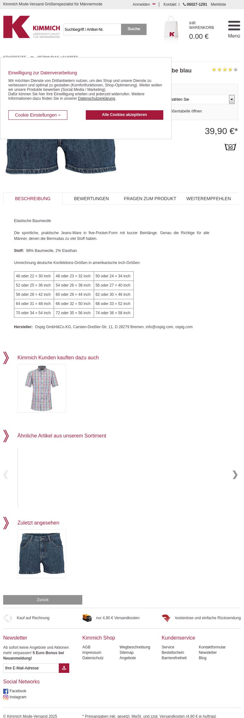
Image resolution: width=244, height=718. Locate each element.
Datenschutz (93, 649)
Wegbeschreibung (134, 638)
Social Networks (21, 672)
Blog (203, 649)
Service (168, 638)
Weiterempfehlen (208, 198)
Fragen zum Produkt (150, 198)
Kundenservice (178, 629)
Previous (5, 470)
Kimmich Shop (98, 629)
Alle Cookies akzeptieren (124, 114)
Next (235, 470)
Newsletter (15, 629)
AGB (86, 638)
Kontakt (170, 4)
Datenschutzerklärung (96, 98)
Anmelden (141, 4)
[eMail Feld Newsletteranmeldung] (31, 659)
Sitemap (126, 643)
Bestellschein (173, 643)
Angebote (127, 649)
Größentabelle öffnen (184, 111)
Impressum (91, 643)
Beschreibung (33, 198)
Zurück (43, 591)
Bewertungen (91, 198)
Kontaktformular (212, 638)
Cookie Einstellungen (38, 115)
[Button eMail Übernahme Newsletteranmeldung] (64, 659)
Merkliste (218, 4)
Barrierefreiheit (174, 649)
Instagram (18, 688)
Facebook (18, 682)
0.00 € (205, 30)
